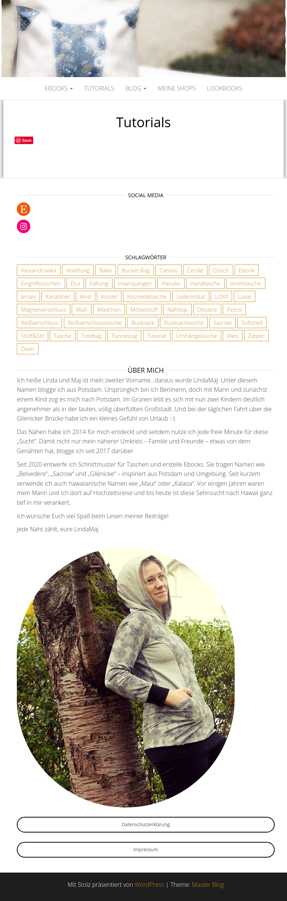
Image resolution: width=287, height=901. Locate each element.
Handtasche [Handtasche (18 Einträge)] (205, 283)
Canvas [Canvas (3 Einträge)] (169, 270)
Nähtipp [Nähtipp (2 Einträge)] (177, 309)
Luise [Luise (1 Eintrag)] (244, 296)
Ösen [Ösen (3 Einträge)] (27, 348)
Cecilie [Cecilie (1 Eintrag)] (195, 270)
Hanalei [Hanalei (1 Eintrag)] (170, 283)
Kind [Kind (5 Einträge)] (85, 296)
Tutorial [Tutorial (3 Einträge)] (156, 335)
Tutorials (99, 88)
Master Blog (208, 884)
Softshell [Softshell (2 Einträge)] (252, 322)
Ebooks (59, 88)
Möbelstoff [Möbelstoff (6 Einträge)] (143, 309)
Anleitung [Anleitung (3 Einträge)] (78, 270)
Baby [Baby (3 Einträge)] (105, 270)
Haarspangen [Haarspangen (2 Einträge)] (135, 283)
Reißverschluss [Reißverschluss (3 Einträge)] (39, 322)
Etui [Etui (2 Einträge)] (75, 283)
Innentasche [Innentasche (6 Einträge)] (245, 283)
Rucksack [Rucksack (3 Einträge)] (142, 322)
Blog (136, 88)
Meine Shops (177, 88)
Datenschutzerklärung (146, 824)
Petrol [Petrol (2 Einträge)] (234, 309)
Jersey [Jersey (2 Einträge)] (28, 296)
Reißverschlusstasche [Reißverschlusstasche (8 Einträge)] (95, 322)
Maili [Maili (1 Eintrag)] (81, 309)
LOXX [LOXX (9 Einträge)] (221, 296)
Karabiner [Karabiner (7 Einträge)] (58, 296)
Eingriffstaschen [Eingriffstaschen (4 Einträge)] (41, 283)
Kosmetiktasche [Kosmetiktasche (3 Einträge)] (147, 296)
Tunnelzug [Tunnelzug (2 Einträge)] (124, 335)
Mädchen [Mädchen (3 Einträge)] (109, 309)
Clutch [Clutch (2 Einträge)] (221, 270)
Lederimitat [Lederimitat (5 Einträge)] (190, 296)
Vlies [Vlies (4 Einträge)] (232, 335)
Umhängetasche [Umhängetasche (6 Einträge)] (196, 335)
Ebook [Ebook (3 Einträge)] (246, 270)
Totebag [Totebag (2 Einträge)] (91, 335)
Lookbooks (224, 88)
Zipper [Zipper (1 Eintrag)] (256, 335)
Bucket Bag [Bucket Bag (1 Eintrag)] (136, 270)
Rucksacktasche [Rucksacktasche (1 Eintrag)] (184, 322)
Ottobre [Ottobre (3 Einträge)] (207, 309)
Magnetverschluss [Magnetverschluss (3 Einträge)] (43, 309)
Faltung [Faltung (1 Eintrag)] (99, 283)
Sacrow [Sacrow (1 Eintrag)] (222, 322)
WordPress (149, 884)
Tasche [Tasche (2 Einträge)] (62, 335)
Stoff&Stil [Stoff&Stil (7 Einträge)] (32, 335)
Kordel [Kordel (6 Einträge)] (109, 296)
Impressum (145, 849)
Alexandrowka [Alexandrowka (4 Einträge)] (38, 270)
